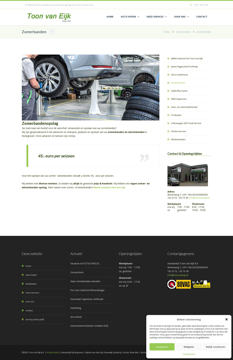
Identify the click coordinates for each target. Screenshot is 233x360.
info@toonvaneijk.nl (199, 197)
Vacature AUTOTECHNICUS (84, 263)
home (28, 265)
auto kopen (31, 274)
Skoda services (178, 131)
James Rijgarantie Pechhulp (184, 66)
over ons (30, 301)
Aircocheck (76, 316)
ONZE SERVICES (155, 16)
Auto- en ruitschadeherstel (184, 107)
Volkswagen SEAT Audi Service (186, 123)
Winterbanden (178, 139)
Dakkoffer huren (179, 90)
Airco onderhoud (179, 74)
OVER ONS (180, 16)
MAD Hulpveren (179, 98)
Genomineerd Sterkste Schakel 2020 (89, 325)
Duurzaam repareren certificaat (86, 299)
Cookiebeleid (189, 354)
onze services (183, 31)
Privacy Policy (52, 352)
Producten (176, 115)
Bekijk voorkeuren (215, 346)
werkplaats (31, 283)
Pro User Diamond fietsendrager (87, 290)
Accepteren (162, 346)
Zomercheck (76, 272)
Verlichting (75, 307)
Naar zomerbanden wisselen (85, 281)
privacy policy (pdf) (35, 319)
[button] (226, 319)
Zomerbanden (178, 82)
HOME (110, 16)
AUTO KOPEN (128, 16)
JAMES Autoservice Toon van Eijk (187, 58)
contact (29, 310)
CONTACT (201, 16)
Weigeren (189, 346)
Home (166, 31)
